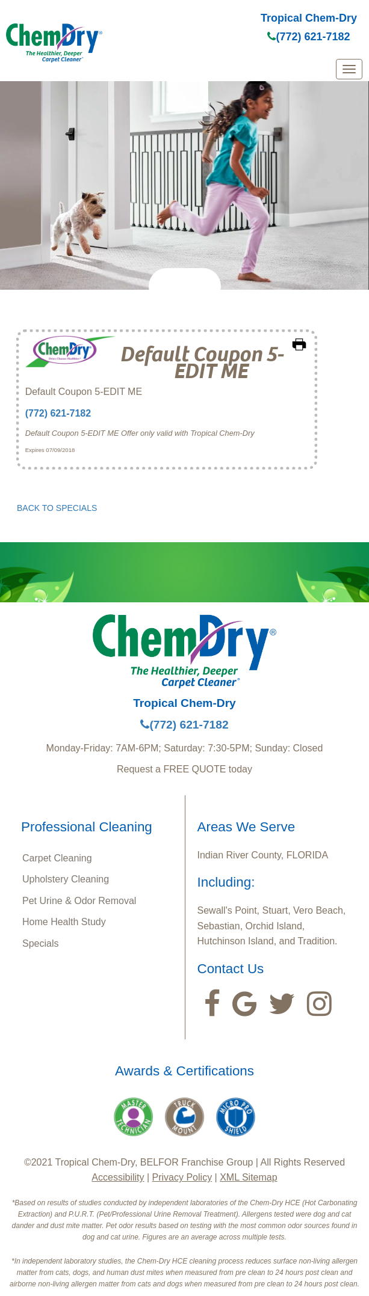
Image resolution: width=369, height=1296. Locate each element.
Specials (40, 943)
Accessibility (117, 1177)
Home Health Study (64, 922)
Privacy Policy (182, 1177)
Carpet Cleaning (57, 858)
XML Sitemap (248, 1177)
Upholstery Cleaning (65, 879)
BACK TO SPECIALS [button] (57, 508)
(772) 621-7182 (308, 37)
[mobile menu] (349, 69)
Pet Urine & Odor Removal (79, 901)
